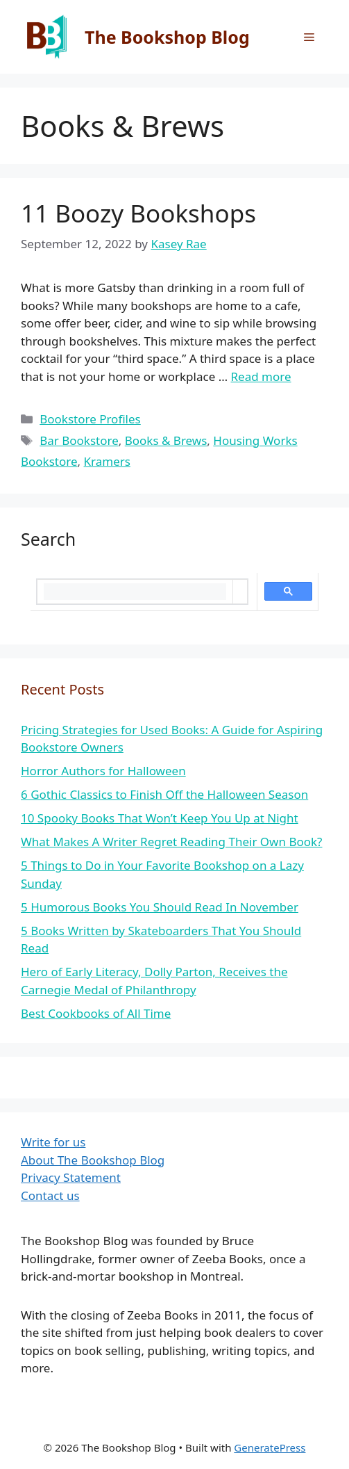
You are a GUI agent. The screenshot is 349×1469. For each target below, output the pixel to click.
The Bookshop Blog (167, 37)
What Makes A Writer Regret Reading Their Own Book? (171, 842)
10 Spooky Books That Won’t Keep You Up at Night (159, 818)
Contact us (50, 1195)
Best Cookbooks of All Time (96, 1013)
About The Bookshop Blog (92, 1160)
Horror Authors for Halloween (103, 771)
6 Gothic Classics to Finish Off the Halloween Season (164, 794)
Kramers (107, 461)
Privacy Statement (71, 1177)
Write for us (53, 1142)
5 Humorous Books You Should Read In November (159, 907)
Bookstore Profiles (90, 419)
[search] (135, 591)
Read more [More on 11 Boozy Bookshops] (261, 376)
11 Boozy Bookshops (138, 213)
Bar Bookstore (79, 440)
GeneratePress (269, 1447)
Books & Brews (166, 440)
